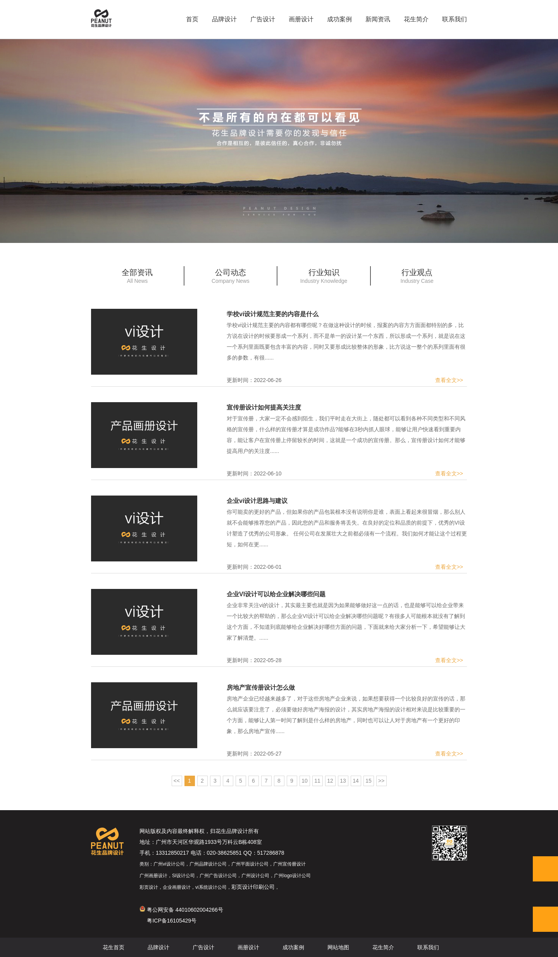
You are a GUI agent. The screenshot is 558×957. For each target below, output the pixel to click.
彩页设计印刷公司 (253, 887)
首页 (192, 19)
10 (304, 781)
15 (368, 781)
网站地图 (338, 947)
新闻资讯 (377, 19)
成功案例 (339, 19)
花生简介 (416, 19)
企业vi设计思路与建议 (257, 500)
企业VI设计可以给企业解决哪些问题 (276, 594)
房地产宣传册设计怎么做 (261, 687)
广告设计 (262, 19)
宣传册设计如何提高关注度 (264, 407)
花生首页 (113, 947)
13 (343, 781)
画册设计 (301, 19)
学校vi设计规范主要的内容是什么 (273, 314)
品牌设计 (224, 19)
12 (330, 781)
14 (356, 781)
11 (317, 781)
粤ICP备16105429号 (171, 920)
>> (381, 781)
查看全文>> (449, 380)
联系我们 (454, 19)
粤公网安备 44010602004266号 (181, 910)
